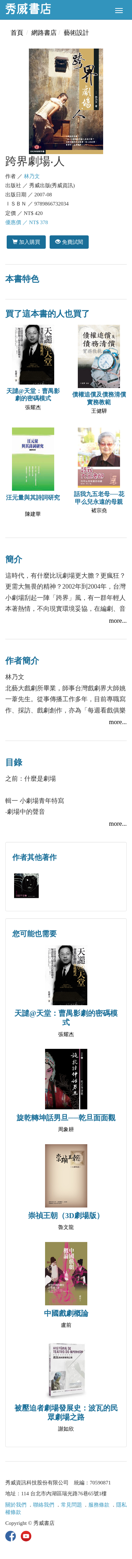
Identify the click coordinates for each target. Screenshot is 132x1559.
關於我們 (15, 1505)
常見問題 (71, 1505)
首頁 (17, 32)
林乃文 (32, 176)
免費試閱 (69, 242)
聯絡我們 (43, 1505)
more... (118, 620)
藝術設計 (76, 32)
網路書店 (44, 32)
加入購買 (26, 242)
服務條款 (98, 1505)
